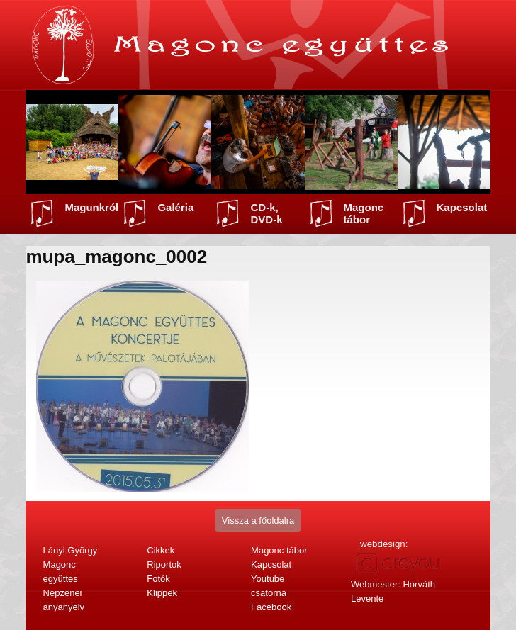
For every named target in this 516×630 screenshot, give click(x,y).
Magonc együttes (60, 571)
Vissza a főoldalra (258, 520)
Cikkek (160, 550)
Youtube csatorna (268, 585)
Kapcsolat (462, 207)
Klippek (162, 592)
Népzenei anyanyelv (64, 599)
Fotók (158, 578)
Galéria (175, 207)
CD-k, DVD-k (266, 213)
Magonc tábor (364, 213)
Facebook (271, 607)
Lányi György (70, 550)
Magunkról (91, 207)
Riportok (164, 564)
